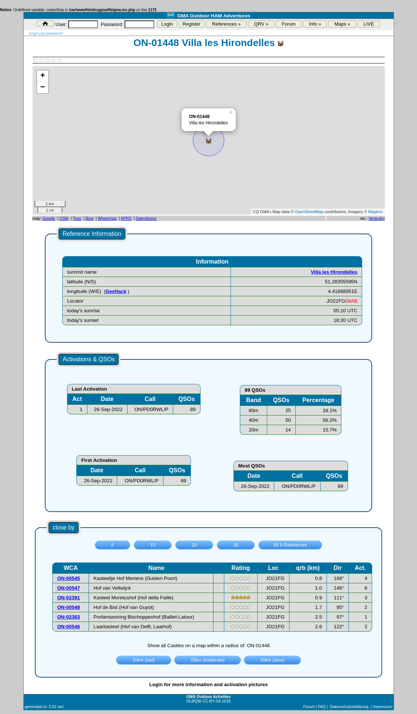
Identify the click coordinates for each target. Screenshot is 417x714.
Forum (289, 24)
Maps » (342, 24)
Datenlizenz (146, 218)
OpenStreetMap (309, 211)
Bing (89, 218)
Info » (315, 24)
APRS (126, 218)
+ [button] (42, 76)
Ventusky (376, 218)
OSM (63, 218)
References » (226, 24)
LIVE (369, 24)
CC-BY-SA (211, 701)
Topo (77, 218)
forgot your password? (46, 33)
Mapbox (375, 211)
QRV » (261, 24)
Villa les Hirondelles (334, 272)
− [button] (42, 87)
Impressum (383, 706)
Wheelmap (107, 218)
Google (48, 218)
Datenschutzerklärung (349, 706)
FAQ (321, 706)
